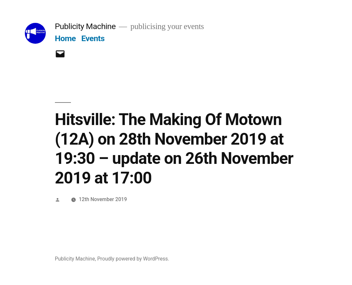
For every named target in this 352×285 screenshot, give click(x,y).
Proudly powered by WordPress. (133, 259)
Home (65, 38)
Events (93, 38)
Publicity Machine (85, 26)
